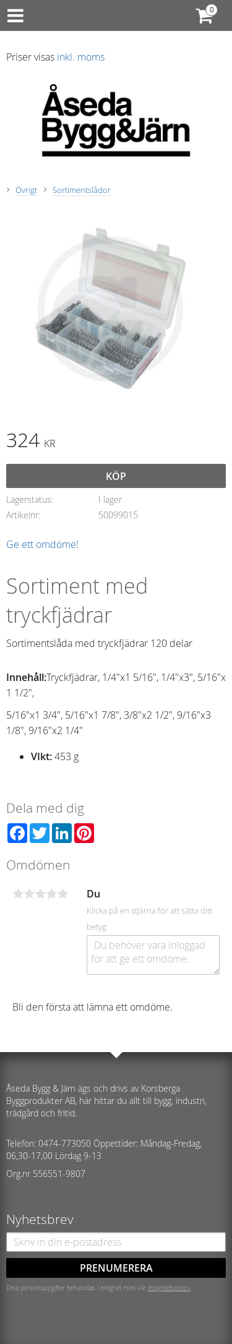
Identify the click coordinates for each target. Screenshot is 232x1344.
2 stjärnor (29, 893)
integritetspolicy (169, 1287)
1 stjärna (18, 893)
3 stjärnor (40, 893)
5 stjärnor (62, 893)
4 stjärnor (51, 893)
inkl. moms (81, 57)
